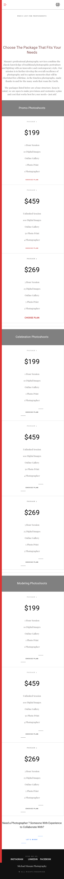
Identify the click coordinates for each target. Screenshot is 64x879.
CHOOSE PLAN (32, 180)
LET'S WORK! (32, 839)
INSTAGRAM (17, 859)
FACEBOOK (45, 859)
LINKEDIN (33, 859)
